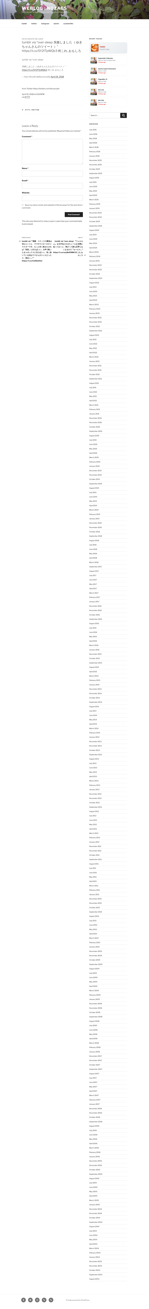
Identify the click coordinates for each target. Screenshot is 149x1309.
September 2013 (95, 758)
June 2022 (93, 347)
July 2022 (92, 343)
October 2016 (94, 618)
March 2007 (94, 1099)
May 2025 (93, 194)
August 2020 (94, 439)
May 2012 (93, 828)
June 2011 (93, 876)
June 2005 (93, 1190)
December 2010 (95, 902)
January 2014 (94, 740)
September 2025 (95, 177)
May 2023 (93, 299)
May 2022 (93, 351)
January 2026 (94, 159)
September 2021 (95, 382)
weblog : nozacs (44, 8)
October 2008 (94, 1016)
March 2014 (93, 732)
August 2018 (94, 544)
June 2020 (93, 448)
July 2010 (93, 924)
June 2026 (93, 137)
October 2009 (94, 963)
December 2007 (95, 1059)
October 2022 (94, 330)
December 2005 (95, 1164)
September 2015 (95, 666)
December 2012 (95, 797)
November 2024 (95, 220)
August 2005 (94, 1182)
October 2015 (94, 662)
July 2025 (93, 185)
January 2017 (94, 605)
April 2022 (93, 356)
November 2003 (95, 1269)
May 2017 (93, 587)
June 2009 (93, 981)
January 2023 (94, 317)
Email (25, 181)
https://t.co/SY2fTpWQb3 (34, 70)
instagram (45, 24)
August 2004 (94, 1230)
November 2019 (95, 478)
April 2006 (93, 1147)
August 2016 (94, 627)
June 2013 (93, 771)
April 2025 (93, 198)
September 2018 (95, 539)
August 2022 (94, 338)
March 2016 (93, 649)
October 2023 (94, 277)
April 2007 (93, 1094)
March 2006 (94, 1151)
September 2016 (95, 622)
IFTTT (27, 97)
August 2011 (94, 867)
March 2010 (94, 941)
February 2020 (94, 465)
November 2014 (95, 697)
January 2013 (94, 793)
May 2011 (93, 880)
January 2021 (94, 417)
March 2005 (94, 1204)
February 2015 (94, 683)
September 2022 (95, 334)
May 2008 (93, 1037)
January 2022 (94, 365)
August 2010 (94, 919)
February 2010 (94, 946)
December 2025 (95, 164)
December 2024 (95, 216)
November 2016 (95, 614)
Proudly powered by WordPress (77, 1303)
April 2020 (93, 456)
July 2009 (93, 976)
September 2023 (95, 281)
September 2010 (95, 915)
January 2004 (94, 1260)
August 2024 (94, 233)
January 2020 (94, 469)
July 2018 (92, 548)
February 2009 (94, 998)
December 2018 (95, 526)
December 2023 (95, 268)
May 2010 (93, 933)
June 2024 (93, 242)
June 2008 (93, 1033)
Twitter (35, 110)
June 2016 (93, 635)
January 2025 (94, 212)
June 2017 (93, 583)
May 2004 (93, 1243)
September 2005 (95, 1177)
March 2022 (93, 360)
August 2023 (94, 286)
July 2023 (93, 290)
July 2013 (92, 767)
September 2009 (95, 968)
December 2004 (95, 1212)
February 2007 (94, 1103)
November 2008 (95, 1011)
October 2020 (94, 430)
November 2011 (95, 854)
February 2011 (94, 893)
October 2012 (94, 806)
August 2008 (94, 1024)
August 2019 (94, 491)
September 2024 (95, 229)
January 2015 (94, 688)
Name (25, 168)
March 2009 (94, 994)
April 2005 (93, 1199)
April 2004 (93, 1247)
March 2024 (94, 255)
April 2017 (93, 592)
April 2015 (93, 675)
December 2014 (95, 692)
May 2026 (93, 142)
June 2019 (93, 500)
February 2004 (94, 1256)
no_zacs (39, 39)
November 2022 (95, 325)
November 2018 (95, 531)
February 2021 (94, 413)
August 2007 (94, 1077)
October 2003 (94, 1273)
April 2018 (93, 561)
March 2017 (93, 596)
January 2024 (94, 264)
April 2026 (93, 146)
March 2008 (94, 1046)
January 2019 (94, 522)
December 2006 (95, 1112)
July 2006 (93, 1134)
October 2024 (94, 225)
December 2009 (95, 954)
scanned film (68, 24)
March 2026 (94, 150)
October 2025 (94, 172)
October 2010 (94, 911)
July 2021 (92, 391)
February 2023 (94, 312)
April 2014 (93, 727)
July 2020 (93, 443)
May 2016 (93, 640)
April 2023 (93, 303)
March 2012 (93, 836)
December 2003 (95, 1265)
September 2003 (95, 1278)
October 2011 (94, 858)
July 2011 (92, 871)
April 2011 (93, 884)
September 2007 (95, 1072)
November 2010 (95, 906)
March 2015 (93, 679)
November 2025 (95, 168)
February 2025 (94, 207)
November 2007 (95, 1064)
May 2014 (93, 723)
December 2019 (95, 474)
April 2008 (93, 1042)
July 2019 (92, 496)
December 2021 (95, 369)
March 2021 (93, 408)
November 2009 (95, 959)
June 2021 (93, 395)
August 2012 (94, 815)
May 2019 (93, 504)
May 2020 (93, 452)
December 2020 (95, 421)
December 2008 (95, 1007)
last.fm (56, 24)
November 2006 (95, 1116)
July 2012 (92, 819)
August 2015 (94, 670)
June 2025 (93, 190)
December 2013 (95, 745)
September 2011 (95, 863)
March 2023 (94, 308)
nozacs (103, 47)
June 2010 (93, 928)
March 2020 (94, 461)
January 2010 (94, 950)
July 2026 (93, 133)
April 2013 (93, 780)
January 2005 (94, 1208)
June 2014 (93, 719)
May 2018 (93, 557)
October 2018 (94, 535)
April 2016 (93, 644)
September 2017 (95, 570)
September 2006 (95, 1125)
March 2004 (94, 1252)
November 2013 (95, 749)
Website (25, 193)
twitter (34, 24)
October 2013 (94, 753)
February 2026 (94, 155)
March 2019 (93, 513)
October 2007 (94, 1068)
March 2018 (93, 566)
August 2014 (94, 710)
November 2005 (95, 1169)
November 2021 (95, 373)
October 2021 (94, 378)
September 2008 (95, 1020)
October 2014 (94, 701)
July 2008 (93, 1029)
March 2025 (94, 203)
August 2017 (94, 574)
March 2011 (93, 889)
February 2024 (94, 260)
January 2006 (94, 1160)
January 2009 (94, 1003)
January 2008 (94, 1055)
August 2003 (94, 1282)
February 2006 (94, 1155)
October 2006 (94, 1120)
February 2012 (94, 841)
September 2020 (95, 434)
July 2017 (92, 579)
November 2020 (95, 426)
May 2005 (93, 1195)
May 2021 (93, 399)
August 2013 (94, 762)
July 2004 (93, 1234)
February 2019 (94, 518)
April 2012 (93, 832)
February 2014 (94, 736)
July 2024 (93, 238)
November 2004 (95, 1217)
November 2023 (95, 273)
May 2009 (93, 985)
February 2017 (94, 601)
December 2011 (95, 850)
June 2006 (93, 1138)
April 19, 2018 (57, 76)
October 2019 (94, 482)
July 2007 (93, 1081)
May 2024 (93, 247)
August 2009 (94, 972)
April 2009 (93, 989)
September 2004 (95, 1225)
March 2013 (93, 784)
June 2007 (93, 1085)
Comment (27, 136)
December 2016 (95, 609)
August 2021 (94, 386)
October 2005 (94, 1173)
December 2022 (95, 321)
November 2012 (95, 802)
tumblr (24, 24)
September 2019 (95, 487)
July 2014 (92, 714)
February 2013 (94, 788)
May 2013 (93, 775)
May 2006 (93, 1142)
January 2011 (94, 898)
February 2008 (94, 1051)
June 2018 (93, 552)
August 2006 (94, 1129)
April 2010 (93, 937)
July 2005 (93, 1186)
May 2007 (93, 1090)
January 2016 (94, 653)
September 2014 (95, 705)
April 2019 (93, 509)
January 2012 (94, 845)
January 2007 (94, 1107)
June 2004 (93, 1238)
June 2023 (93, 295)
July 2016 (92, 631)
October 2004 (94, 1221)
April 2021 (93, 404)
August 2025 (94, 181)
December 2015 (95, 657)
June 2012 (93, 823)
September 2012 (95, 810)
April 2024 (93, 251)
